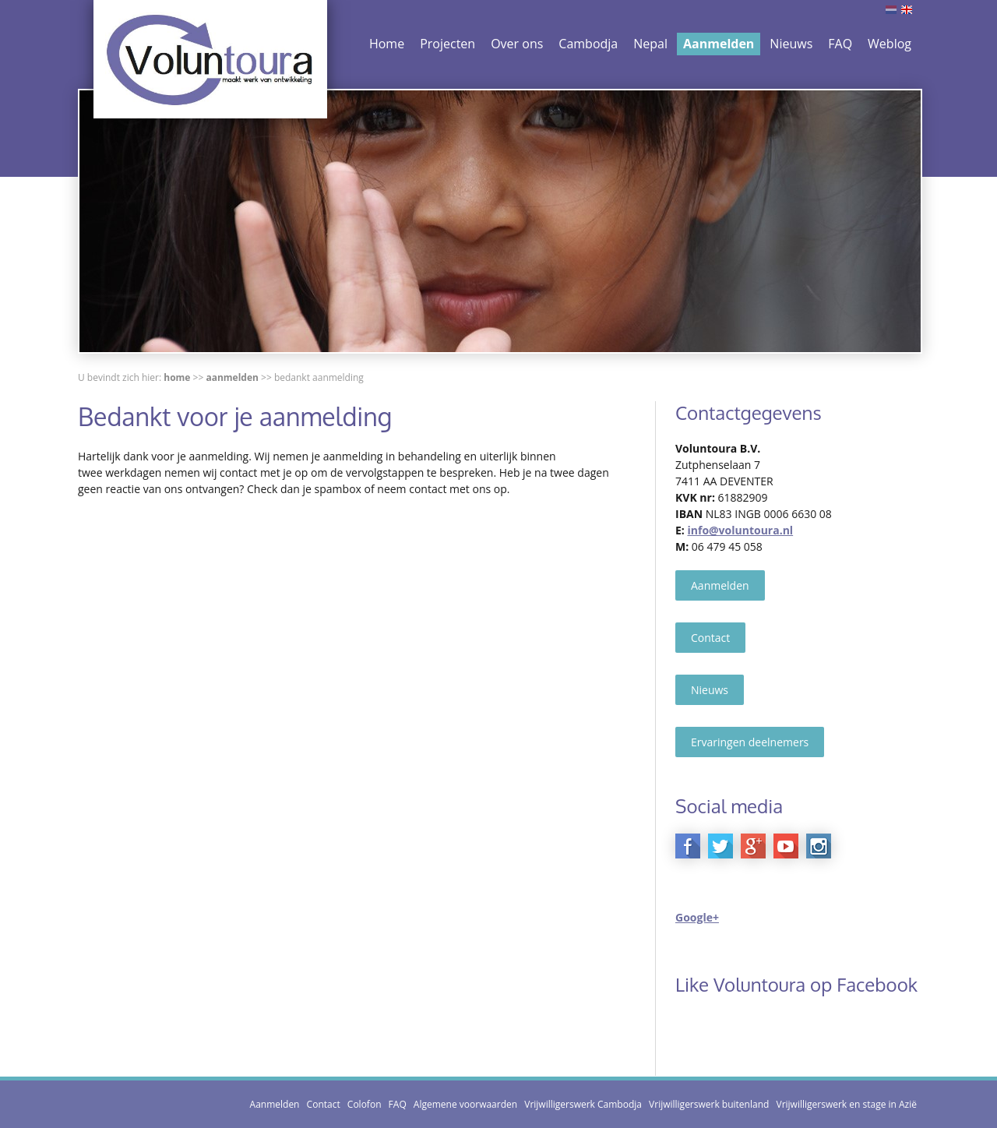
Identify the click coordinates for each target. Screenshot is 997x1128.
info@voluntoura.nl (740, 530)
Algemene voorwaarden (465, 1104)
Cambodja (588, 43)
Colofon (364, 1104)
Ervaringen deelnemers (750, 742)
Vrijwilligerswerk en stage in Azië (846, 1104)
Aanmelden (718, 43)
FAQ (840, 43)
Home (386, 43)
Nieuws (791, 43)
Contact (710, 637)
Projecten (447, 43)
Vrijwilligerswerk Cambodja (583, 1104)
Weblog (889, 43)
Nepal (650, 43)
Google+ (697, 917)
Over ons (517, 43)
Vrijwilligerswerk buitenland (709, 1104)
